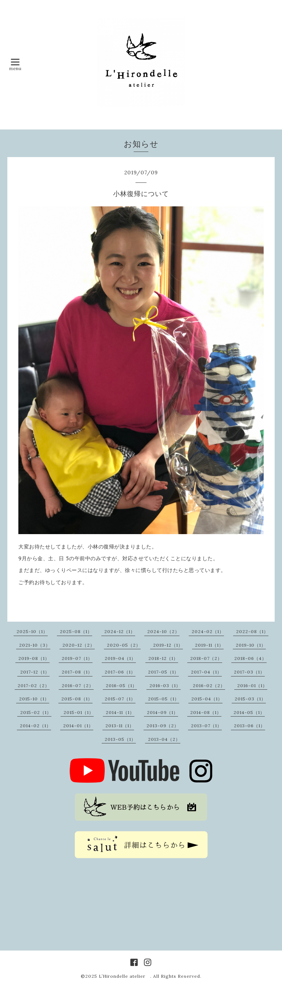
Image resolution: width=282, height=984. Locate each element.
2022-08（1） (252, 631)
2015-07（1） (120, 698)
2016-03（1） (165, 685)
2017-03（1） (249, 672)
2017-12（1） (35, 672)
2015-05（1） (163, 698)
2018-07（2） (206, 658)
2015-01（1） (79, 712)
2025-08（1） (76, 631)
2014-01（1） (78, 725)
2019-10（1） (251, 645)
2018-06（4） (250, 658)
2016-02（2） (209, 685)
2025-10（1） (32, 631)
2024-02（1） (208, 631)
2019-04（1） (120, 658)
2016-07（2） (78, 685)
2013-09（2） (163, 725)
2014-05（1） (249, 712)
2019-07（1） (77, 658)
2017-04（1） (206, 672)
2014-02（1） (35, 725)
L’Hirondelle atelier (124, 976)
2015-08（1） (77, 698)
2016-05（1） (121, 685)
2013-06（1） (249, 725)
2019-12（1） (168, 645)
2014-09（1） (162, 712)
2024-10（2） (163, 631)
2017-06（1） (120, 672)
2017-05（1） (163, 672)
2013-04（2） (164, 739)
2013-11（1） (119, 725)
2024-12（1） (119, 631)
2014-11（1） (120, 712)
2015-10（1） (34, 698)
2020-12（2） (78, 645)
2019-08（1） (34, 658)
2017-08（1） (77, 672)
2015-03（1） (250, 698)
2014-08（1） (205, 712)
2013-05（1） (120, 739)
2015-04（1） (207, 698)
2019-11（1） (209, 645)
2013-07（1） (206, 725)
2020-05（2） (124, 645)
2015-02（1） (35, 712)
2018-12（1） (163, 658)
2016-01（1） (252, 685)
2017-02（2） (34, 685)
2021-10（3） (34, 645)
